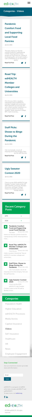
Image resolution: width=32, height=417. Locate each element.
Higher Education (13, 309)
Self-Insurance (12, 334)
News (7, 349)
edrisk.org (19, 393)
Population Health (13, 304)
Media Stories (11, 319)
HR (6, 344)
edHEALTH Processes (15, 314)
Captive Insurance (13, 324)
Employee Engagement (16, 354)
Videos (8, 329)
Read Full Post (9, 62)
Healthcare (10, 339)
